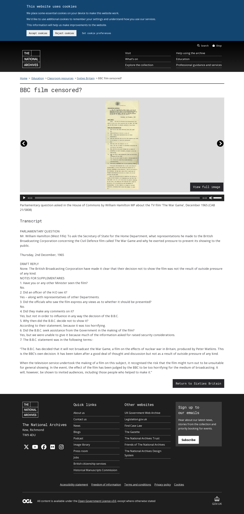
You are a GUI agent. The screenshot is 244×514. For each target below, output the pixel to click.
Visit (128, 53)
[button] (24, 145)
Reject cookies (64, 33)
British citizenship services (89, 463)
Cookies (179, 484)
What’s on (131, 59)
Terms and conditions (137, 484)
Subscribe (189, 440)
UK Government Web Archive (142, 413)
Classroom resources (60, 78)
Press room (80, 451)
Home (23, 78)
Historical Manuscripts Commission (95, 470)
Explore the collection (139, 65)
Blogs (77, 432)
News (76, 425)
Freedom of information (106, 484)
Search (203, 45)
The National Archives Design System (143, 453)
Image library (81, 444)
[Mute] (210, 198)
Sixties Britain (86, 78)
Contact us (80, 419)
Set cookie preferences (96, 33)
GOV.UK (217, 501)
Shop (217, 45)
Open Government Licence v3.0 (97, 501)
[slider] (117, 198)
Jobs (76, 457)
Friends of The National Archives (145, 444)
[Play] (24, 198)
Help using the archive (190, 53)
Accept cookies (38, 33)
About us (79, 413)
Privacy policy (162, 484)
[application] (122, 198)
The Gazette (132, 432)
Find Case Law (133, 425)
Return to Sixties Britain (198, 383)
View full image (206, 187)
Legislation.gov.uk (136, 419)
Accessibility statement (74, 484)
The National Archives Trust (142, 438)
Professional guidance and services (199, 65)
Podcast (78, 438)
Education (182, 59)
